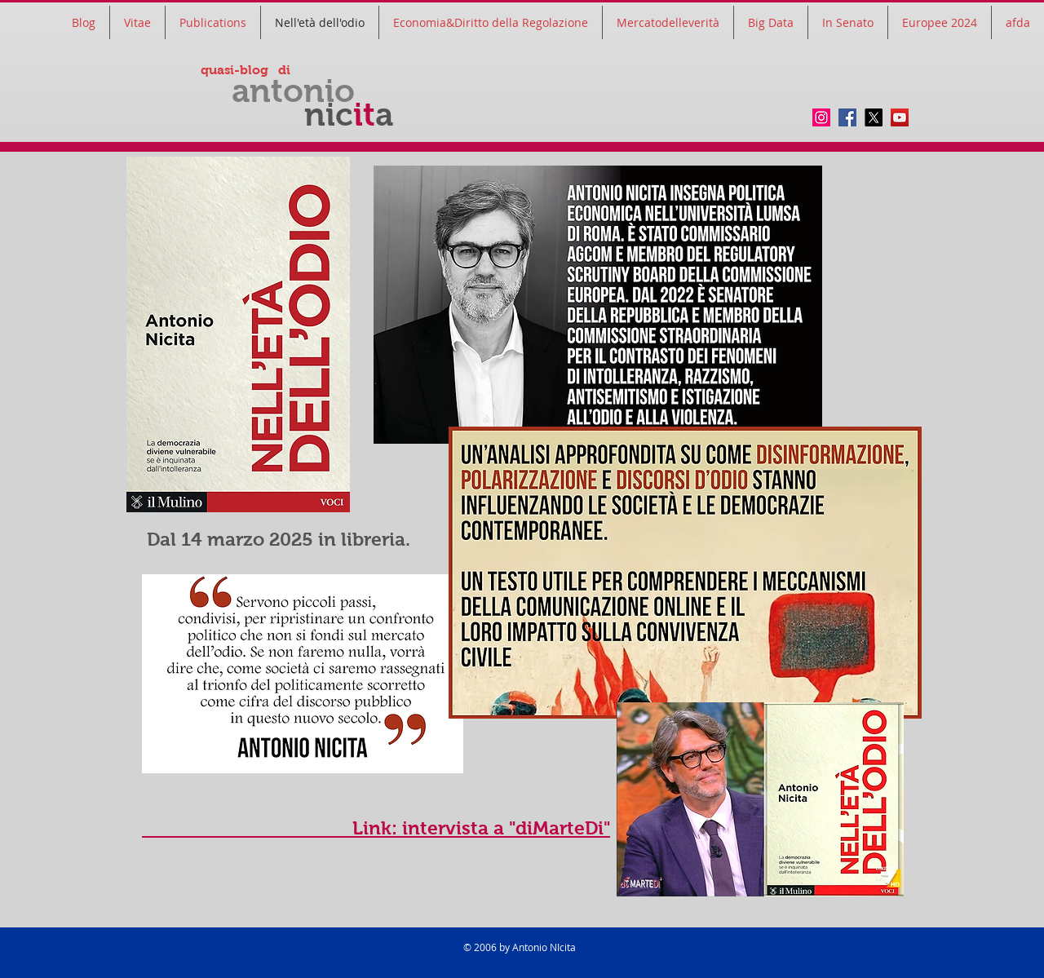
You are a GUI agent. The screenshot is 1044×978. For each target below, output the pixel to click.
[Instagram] (821, 117)
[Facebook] (847, 117)
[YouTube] (900, 117)
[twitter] (874, 117)
